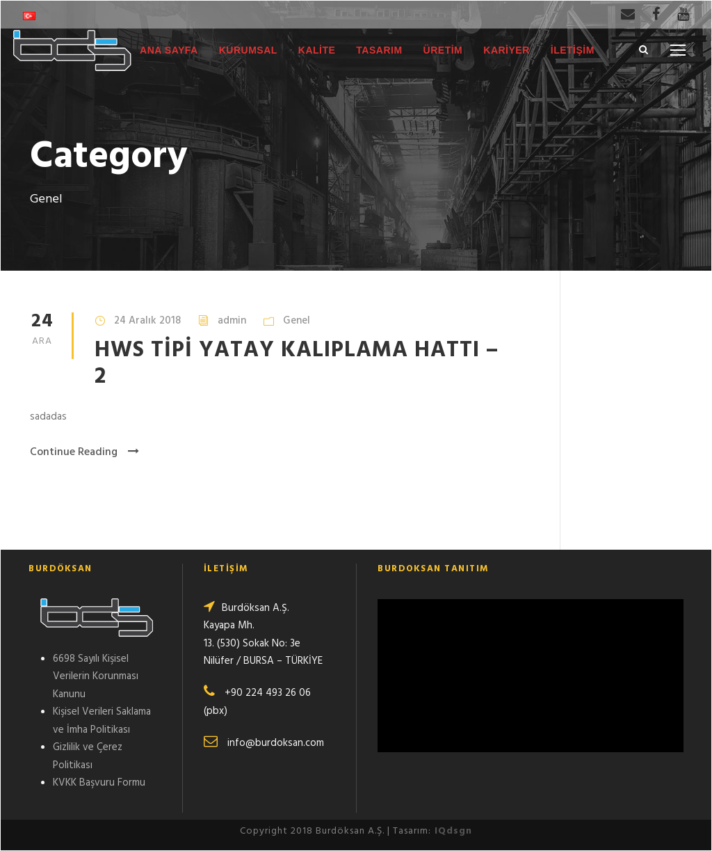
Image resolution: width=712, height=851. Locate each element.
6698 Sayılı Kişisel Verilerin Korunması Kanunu (95, 677)
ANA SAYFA (169, 50)
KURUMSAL (248, 50)
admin (232, 320)
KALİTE (317, 50)
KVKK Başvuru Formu (99, 782)
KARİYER (506, 50)
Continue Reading (84, 452)
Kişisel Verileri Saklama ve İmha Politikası (102, 720)
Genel (296, 320)
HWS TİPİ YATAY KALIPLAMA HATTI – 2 (297, 364)
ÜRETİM (443, 50)
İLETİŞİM (572, 50)
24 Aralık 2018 (147, 320)
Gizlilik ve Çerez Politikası (87, 756)
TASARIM (379, 50)
